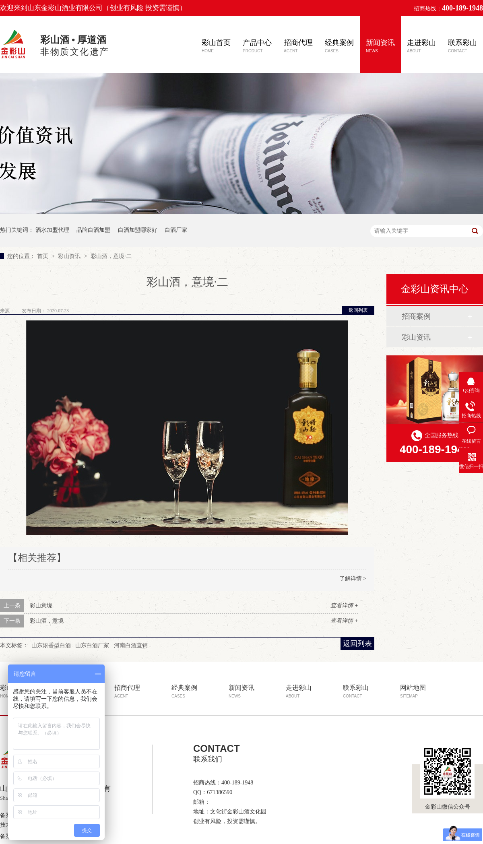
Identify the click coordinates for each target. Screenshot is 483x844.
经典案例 (339, 46)
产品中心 (257, 46)
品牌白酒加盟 (93, 230)
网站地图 (413, 691)
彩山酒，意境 (47, 621)
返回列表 (358, 310)
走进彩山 (421, 46)
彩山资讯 (70, 256)
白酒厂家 (176, 230)
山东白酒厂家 (92, 645)
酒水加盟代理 (52, 230)
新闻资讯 (380, 46)
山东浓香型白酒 (51, 645)
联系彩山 (462, 46)
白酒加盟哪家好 (137, 230)
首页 (43, 256)
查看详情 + (344, 606)
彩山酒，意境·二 (111, 256)
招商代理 (298, 46)
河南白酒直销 (131, 645)
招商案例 (416, 316)
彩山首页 (216, 46)
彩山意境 (41, 606)
